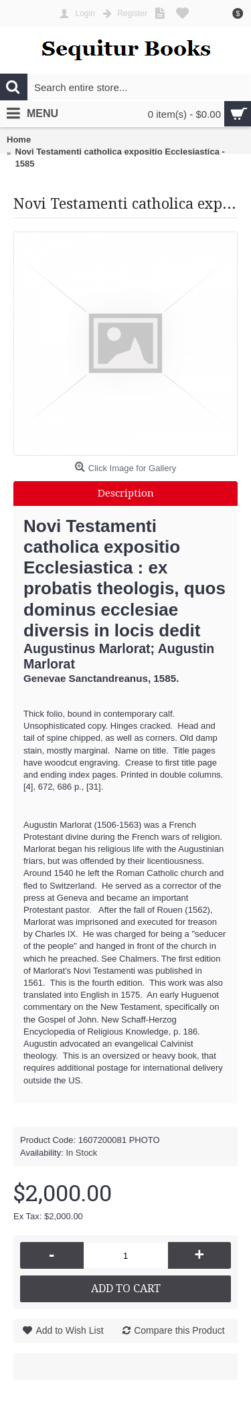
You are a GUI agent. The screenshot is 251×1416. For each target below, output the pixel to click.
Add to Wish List (69, 1330)
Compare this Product (179, 1330)
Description (126, 493)
